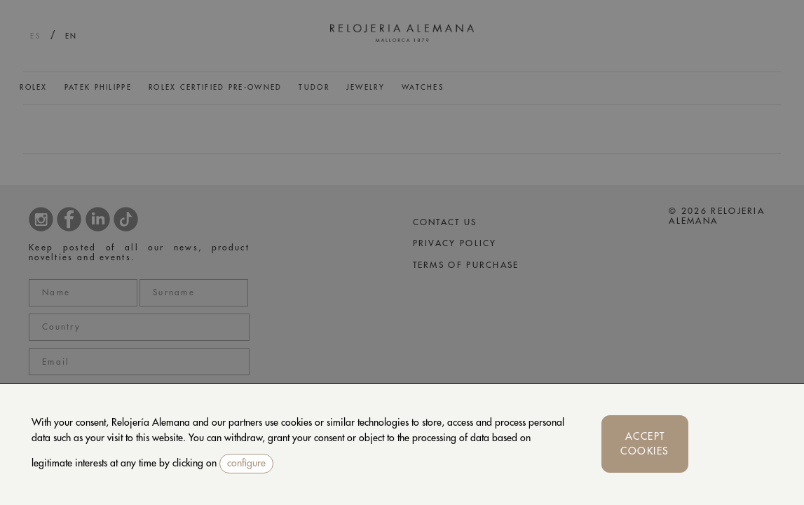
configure (246, 463)
